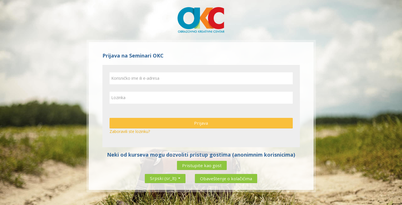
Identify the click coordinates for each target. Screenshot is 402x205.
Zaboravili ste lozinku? (130, 131)
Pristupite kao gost (202, 165)
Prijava (201, 123)
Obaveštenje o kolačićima (226, 178)
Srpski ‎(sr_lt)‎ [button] (165, 177)
